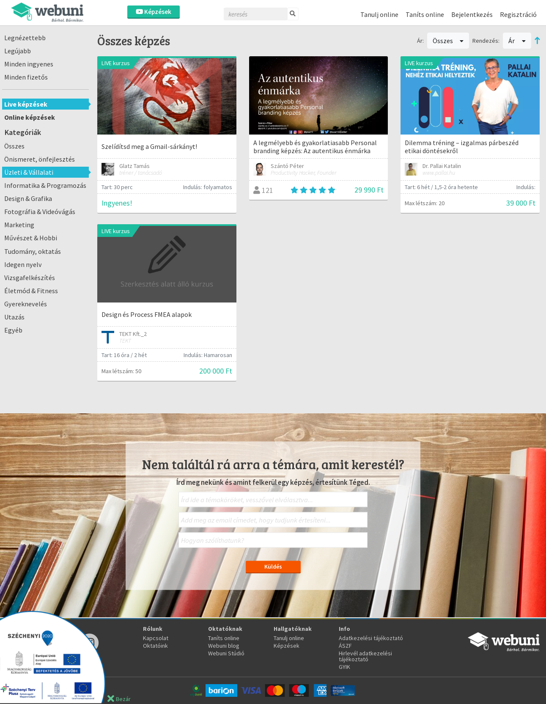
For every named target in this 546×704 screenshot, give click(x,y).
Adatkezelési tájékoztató (371, 638)
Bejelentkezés (472, 14)
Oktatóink (155, 645)
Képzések (153, 12)
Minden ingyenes (28, 64)
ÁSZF (345, 645)
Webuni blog (223, 645)
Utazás (14, 317)
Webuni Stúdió (226, 653)
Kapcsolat (155, 638)
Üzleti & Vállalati (28, 172)
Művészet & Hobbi (30, 238)
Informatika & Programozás (45, 185)
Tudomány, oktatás (32, 251)
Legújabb (17, 51)
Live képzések (25, 104)
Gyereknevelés (25, 304)
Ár (517, 40)
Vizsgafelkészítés (29, 277)
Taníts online (425, 14)
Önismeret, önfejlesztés (39, 159)
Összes (14, 146)
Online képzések (29, 117)
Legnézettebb (25, 37)
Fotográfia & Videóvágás (39, 211)
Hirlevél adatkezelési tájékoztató (365, 656)
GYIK (344, 667)
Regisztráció (518, 14)
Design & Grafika (28, 198)
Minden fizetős (26, 77)
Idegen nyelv (23, 264)
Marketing (19, 224)
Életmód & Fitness (31, 290)
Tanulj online (379, 14)
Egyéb (13, 330)
